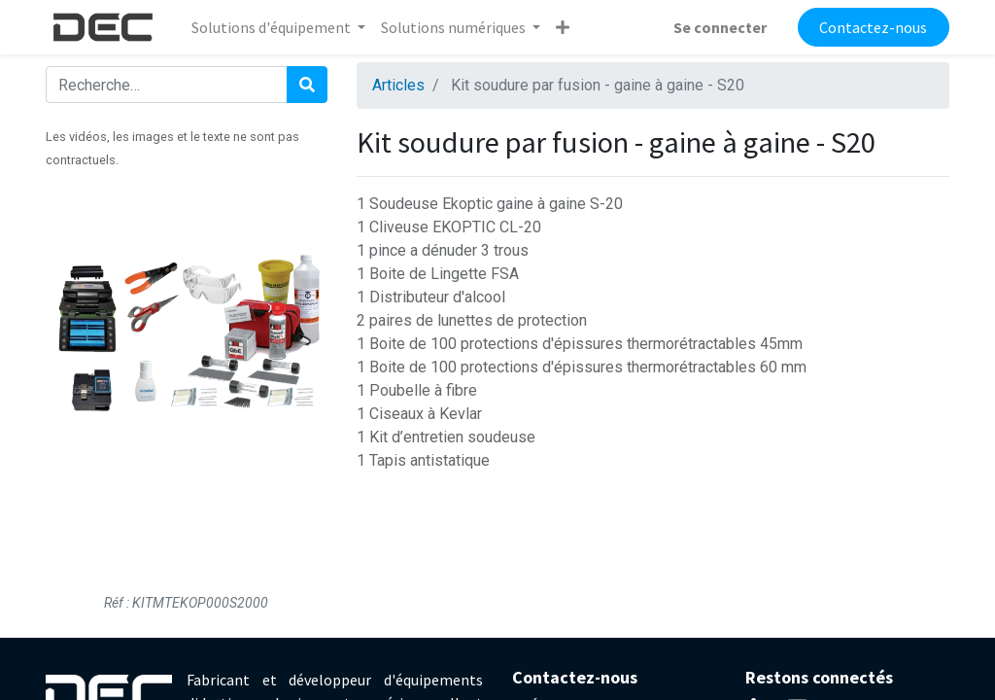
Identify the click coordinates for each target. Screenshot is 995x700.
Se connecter (720, 27)
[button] (562, 27)
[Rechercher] (307, 84)
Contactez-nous (873, 27)
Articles (398, 85)
